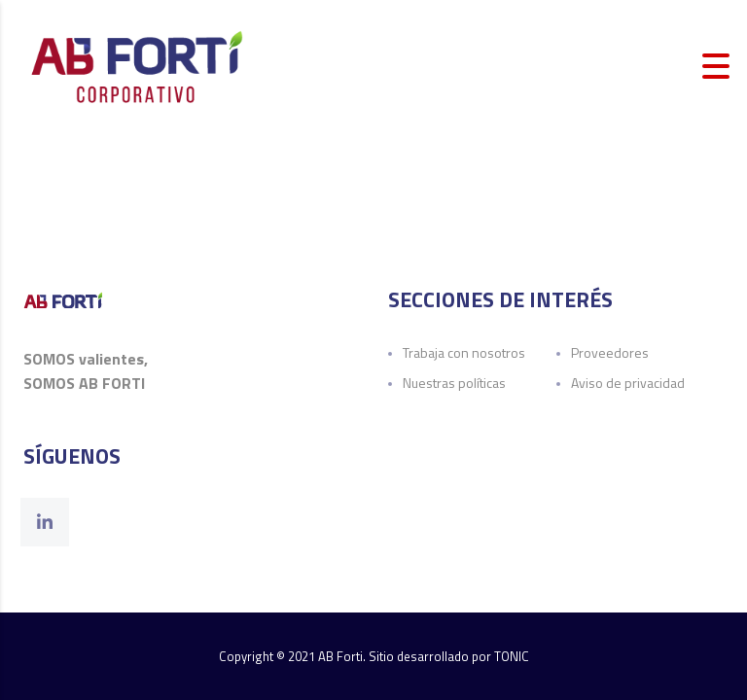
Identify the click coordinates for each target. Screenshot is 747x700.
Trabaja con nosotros (464, 352)
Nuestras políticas (454, 382)
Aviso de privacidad (628, 382)
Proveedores (610, 352)
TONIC (511, 656)
